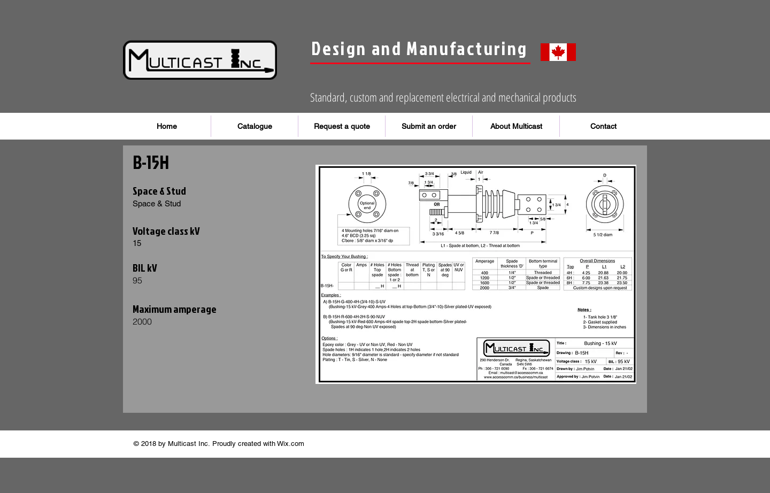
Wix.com (290, 444)
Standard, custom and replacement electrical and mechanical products (443, 97)
